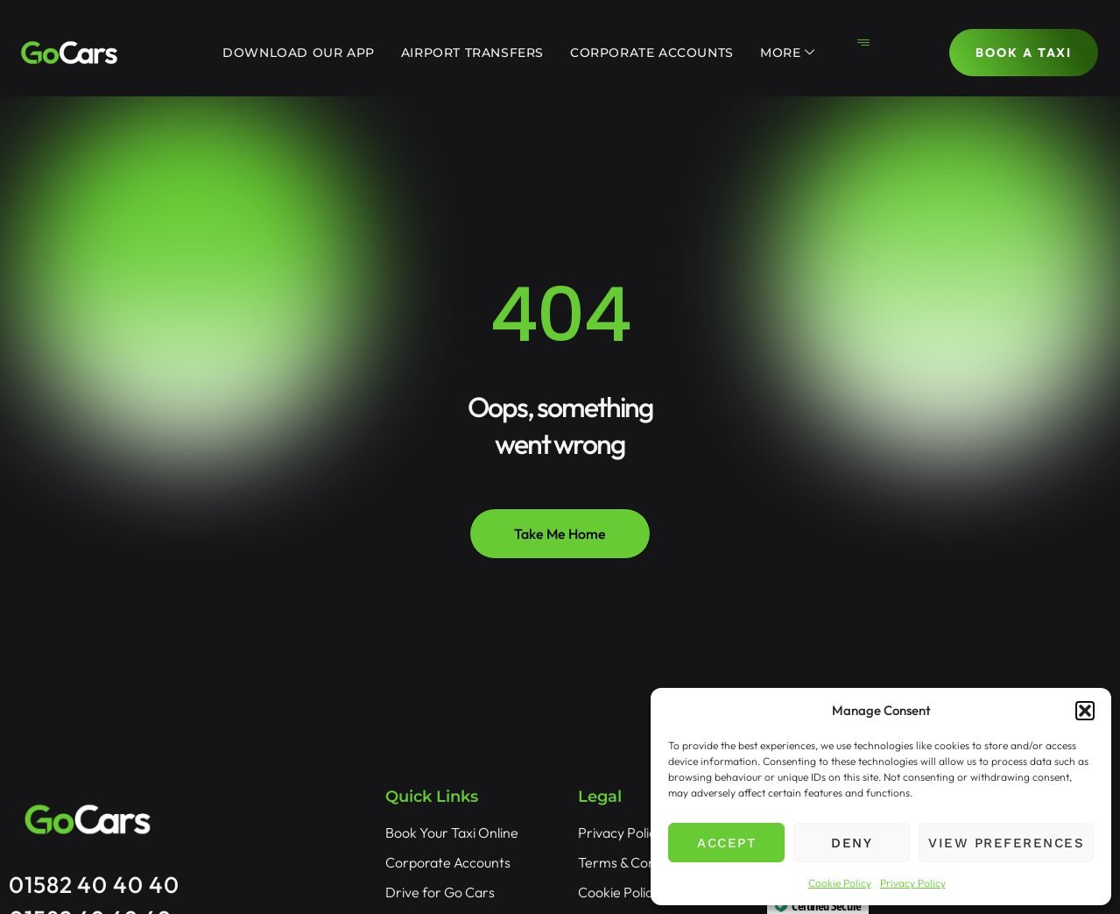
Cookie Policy (839, 882)
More (787, 52)
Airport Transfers (472, 52)
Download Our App (298, 52)
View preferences (1006, 843)
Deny (851, 843)
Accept (726, 843)
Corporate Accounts (652, 52)
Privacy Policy (913, 882)
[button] (1085, 710)
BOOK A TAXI (1024, 52)
